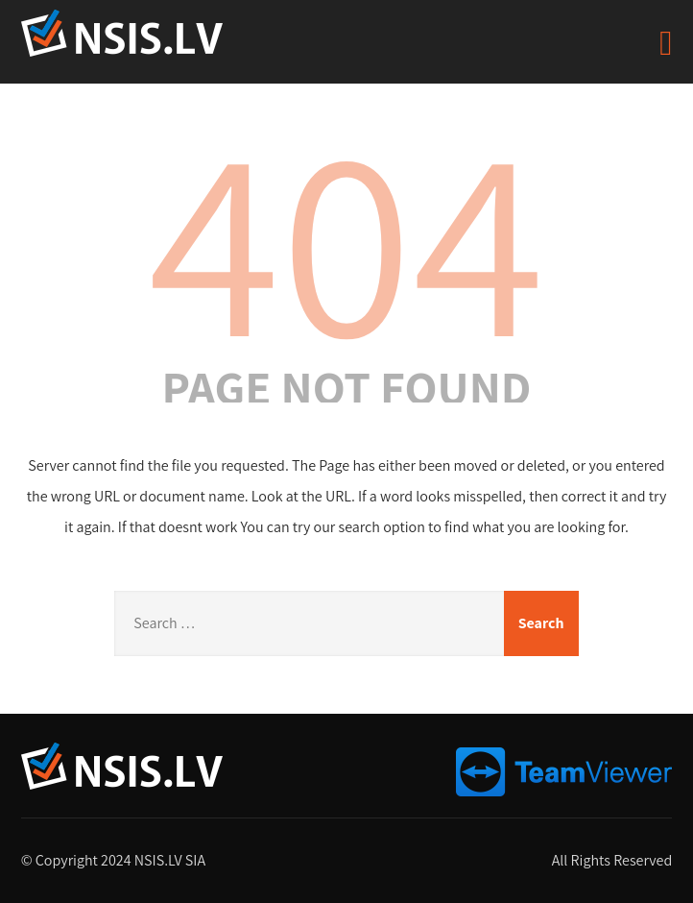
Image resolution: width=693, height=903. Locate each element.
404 (346, 237)
